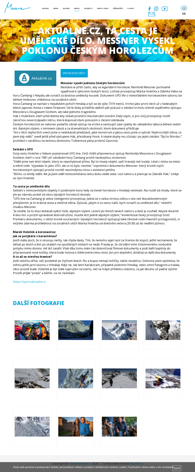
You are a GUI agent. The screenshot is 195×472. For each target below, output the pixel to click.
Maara (45, 8)
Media (77, 8)
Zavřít (177, 468)
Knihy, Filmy (102, 8)
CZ (184, 8)
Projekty (88, 8)
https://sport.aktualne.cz (29, 282)
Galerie (66, 8)
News (55, 8)
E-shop (131, 8)
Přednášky (118, 8)
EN (184, 13)
